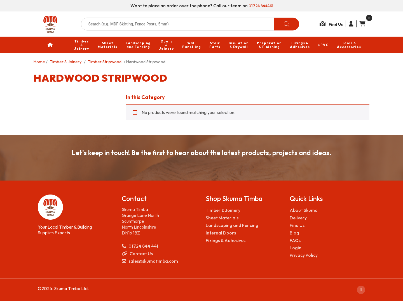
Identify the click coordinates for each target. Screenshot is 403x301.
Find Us (297, 225)
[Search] (286, 24)
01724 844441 (260, 5)
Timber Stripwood (104, 61)
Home (39, 61)
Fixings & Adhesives (225, 240)
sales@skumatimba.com (150, 261)
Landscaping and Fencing (232, 225)
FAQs (295, 240)
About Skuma (304, 210)
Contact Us (137, 254)
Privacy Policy (304, 255)
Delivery (298, 218)
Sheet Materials (222, 218)
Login (295, 247)
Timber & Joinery (66, 61)
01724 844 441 (140, 246)
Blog (294, 233)
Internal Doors (221, 233)
